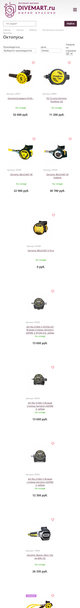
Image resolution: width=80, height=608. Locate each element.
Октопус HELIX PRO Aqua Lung (58, 405)
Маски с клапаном (32, 567)
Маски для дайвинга (32, 546)
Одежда (7, 544)
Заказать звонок (63, 575)
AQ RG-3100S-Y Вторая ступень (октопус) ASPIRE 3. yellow (21, 329)
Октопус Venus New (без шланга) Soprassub (56, 481)
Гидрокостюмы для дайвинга (11, 549)
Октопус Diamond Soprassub (20, 481)
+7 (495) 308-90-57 (62, 565)
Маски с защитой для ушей (34, 559)
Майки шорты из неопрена (10, 567)
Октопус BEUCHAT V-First (21, 250)
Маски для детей (32, 552)
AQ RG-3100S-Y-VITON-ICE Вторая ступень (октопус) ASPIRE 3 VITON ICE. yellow (58, 253)
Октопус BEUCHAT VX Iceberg (58, 176)
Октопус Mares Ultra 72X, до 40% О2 (21, 405)
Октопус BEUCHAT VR (21, 174)
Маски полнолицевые (35, 573)
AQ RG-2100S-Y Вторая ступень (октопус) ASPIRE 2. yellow (58, 329)
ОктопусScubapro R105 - (22, 98)
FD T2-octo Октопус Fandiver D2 (58, 100)
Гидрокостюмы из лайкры (11, 561)
